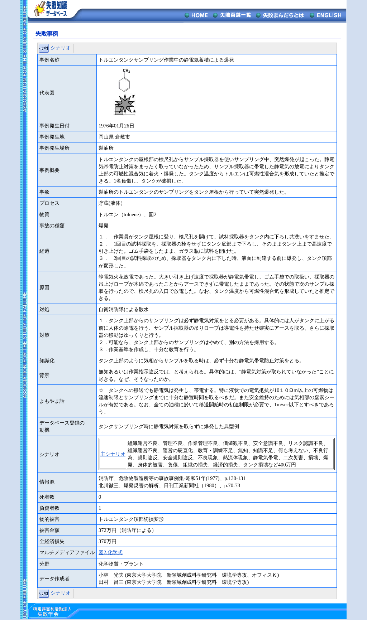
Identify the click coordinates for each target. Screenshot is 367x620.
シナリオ (61, 47)
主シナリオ (112, 454)
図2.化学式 (111, 552)
